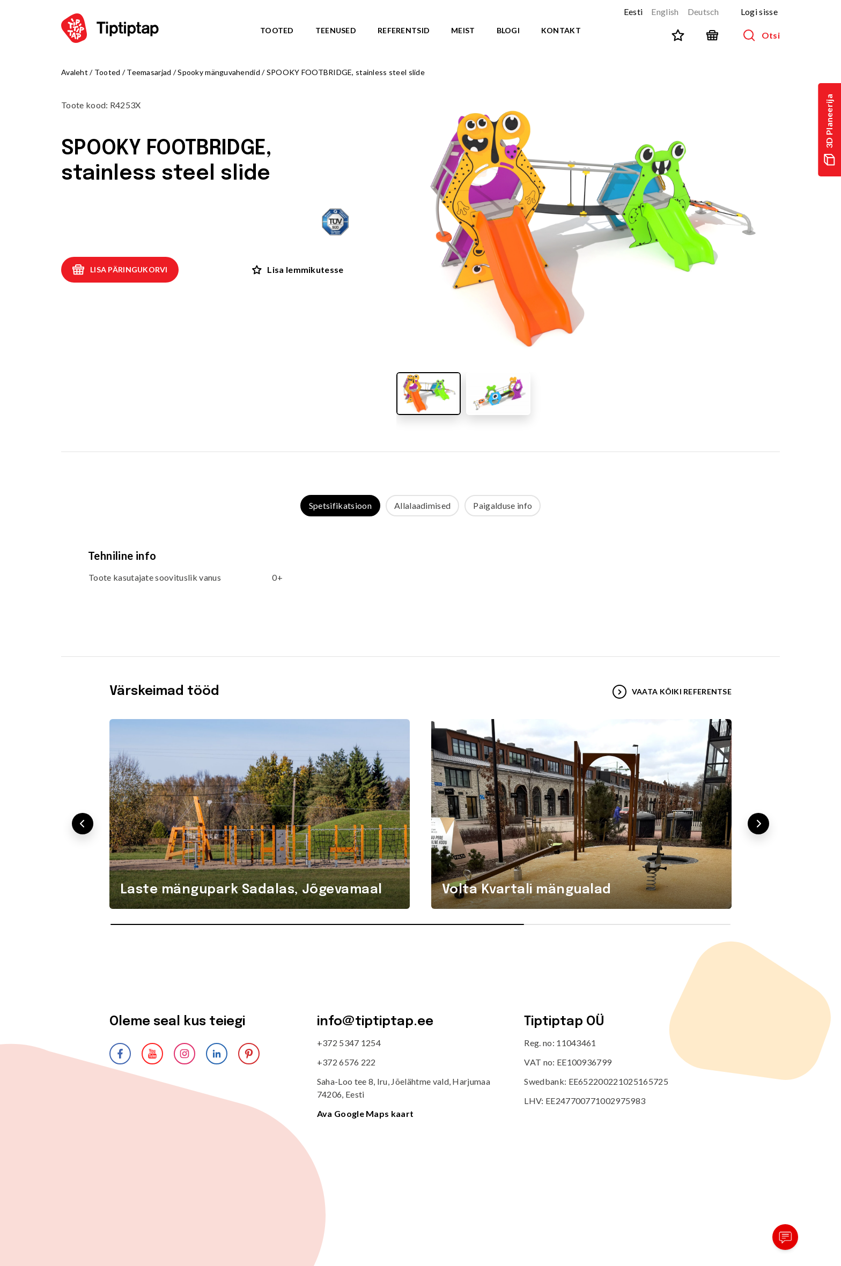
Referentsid (404, 30)
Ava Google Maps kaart (365, 1113)
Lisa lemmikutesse (297, 269)
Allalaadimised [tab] (422, 505)
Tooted (277, 30)
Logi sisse (759, 11)
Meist (463, 30)
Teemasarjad (149, 72)
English (664, 11)
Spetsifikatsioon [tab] (340, 505)
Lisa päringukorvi (120, 269)
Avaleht (74, 72)
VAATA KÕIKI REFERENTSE (672, 692)
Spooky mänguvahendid (220, 72)
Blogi (508, 30)
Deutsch (703, 11)
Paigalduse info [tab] (502, 505)
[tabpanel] (420, 576)
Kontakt (561, 30)
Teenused (335, 30)
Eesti (633, 11)
